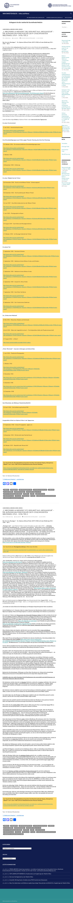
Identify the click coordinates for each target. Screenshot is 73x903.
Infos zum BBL (68, 17)
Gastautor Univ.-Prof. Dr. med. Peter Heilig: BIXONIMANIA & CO (66, 93)
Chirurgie (51, 489)
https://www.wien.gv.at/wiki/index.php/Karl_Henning (16, 542)
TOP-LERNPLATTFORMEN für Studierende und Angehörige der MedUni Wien (30, 873)
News (16, 29)
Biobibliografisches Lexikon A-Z (55, 17)
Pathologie (26, 495)
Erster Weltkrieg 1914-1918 (34, 491)
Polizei (33, 495)
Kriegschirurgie (40, 493)
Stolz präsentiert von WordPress (10, 901)
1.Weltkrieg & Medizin (9, 29)
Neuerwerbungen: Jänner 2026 (66, 183)
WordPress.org (66, 154)
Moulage (18, 495)
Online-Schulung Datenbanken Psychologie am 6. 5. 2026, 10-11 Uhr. (66, 117)
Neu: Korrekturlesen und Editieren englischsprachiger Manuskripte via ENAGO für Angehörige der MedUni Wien (40, 883)
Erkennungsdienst (20, 491)
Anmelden (64, 143)
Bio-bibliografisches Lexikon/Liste (35, 17)
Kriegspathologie (8, 495)
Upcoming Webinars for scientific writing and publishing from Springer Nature (66, 104)
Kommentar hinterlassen (28, 38)
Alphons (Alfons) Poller (40, 489)
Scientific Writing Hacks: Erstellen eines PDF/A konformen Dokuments (28, 880)
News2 (20, 29)
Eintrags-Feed (65, 146)
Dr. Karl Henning (8, 491)
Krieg (32, 493)
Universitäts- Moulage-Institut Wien (13, 498)
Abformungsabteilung (25, 489)
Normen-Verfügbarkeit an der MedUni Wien (21, 877)
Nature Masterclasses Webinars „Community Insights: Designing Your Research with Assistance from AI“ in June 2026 (66, 62)
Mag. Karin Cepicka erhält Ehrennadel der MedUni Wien (66, 128)
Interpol (26, 493)
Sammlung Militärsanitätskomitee (46, 495)
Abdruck (6, 489)
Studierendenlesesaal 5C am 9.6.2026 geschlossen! (66, 49)
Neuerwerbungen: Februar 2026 (66, 168)
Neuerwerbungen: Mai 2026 (66, 41)
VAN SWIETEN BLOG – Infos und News (16, 13)
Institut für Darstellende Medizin (13, 493)
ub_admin (15, 38)
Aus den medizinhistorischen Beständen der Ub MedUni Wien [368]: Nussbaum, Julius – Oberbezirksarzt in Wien (66, 79)
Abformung (14, 489)
